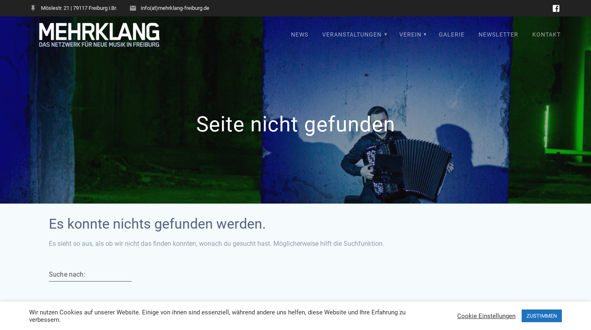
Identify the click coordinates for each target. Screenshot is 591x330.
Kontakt (546, 34)
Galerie (452, 34)
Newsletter (498, 34)
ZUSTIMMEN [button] (542, 316)
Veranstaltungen (352, 34)
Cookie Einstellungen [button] (486, 316)
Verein (410, 34)
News (299, 34)
